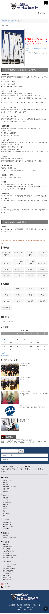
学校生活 (5, 495)
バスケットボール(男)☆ (6, 253)
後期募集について (8, 524)
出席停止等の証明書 (9, 568)
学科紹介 (5, 497)
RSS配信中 (5, 355)
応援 (18, 275)
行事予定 (5, 499)
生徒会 (5, 506)
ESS (6, 288)
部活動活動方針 (7, 553)
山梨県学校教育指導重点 (10, 555)
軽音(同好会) (6, 307)
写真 (42, 288)
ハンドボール (42, 275)
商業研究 (30, 300)
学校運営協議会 (7, 546)
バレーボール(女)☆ (42, 253)
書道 (30, 288)
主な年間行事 (7, 502)
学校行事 (5, 504)
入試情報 (5, 519)
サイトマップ (25, 466)
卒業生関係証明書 (8, 570)
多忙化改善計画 (7, 548)
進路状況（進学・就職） (10, 537)
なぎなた (30, 275)
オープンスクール (8, 526)
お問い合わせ (13, 466)
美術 (30, 294)
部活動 (5, 508)
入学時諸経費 (7, 572)
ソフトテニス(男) (18, 262)
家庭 (18, 300)
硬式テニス (18, 269)
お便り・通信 (7, 566)
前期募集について (8, 522)
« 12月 (3, 352)
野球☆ (42, 269)
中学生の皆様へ (37, 468)
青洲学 (5, 510)
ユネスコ (6, 300)
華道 (6, 294)
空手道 (30, 269)
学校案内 (5, 482)
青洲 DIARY (6, 513)
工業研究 (42, 300)
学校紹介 (5, 477)
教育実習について (8, 579)
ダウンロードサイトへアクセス (27, 441)
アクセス (4, 466)
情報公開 (5, 541)
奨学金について (7, 577)
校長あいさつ (7, 480)
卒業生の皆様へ (24, 468)
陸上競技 (6, 275)
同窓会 (3, 471)
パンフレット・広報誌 (9, 564)
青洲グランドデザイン (9, 557)
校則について (7, 515)
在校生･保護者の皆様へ (9, 468)
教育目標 (5, 484)
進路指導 (5, 535)
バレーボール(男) (30, 253)
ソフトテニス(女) (30, 262)
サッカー (6, 263)
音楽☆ (18, 294)
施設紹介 (5, 490)
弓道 (6, 269)
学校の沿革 (6, 488)
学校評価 (5, 544)
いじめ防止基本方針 (9, 550)
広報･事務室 (6, 561)
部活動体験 (6, 528)
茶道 (42, 294)
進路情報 (5, 532)
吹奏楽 (18, 288)
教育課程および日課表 (9, 486)
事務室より (6, 575)
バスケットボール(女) (18, 253)
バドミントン (42, 263)
